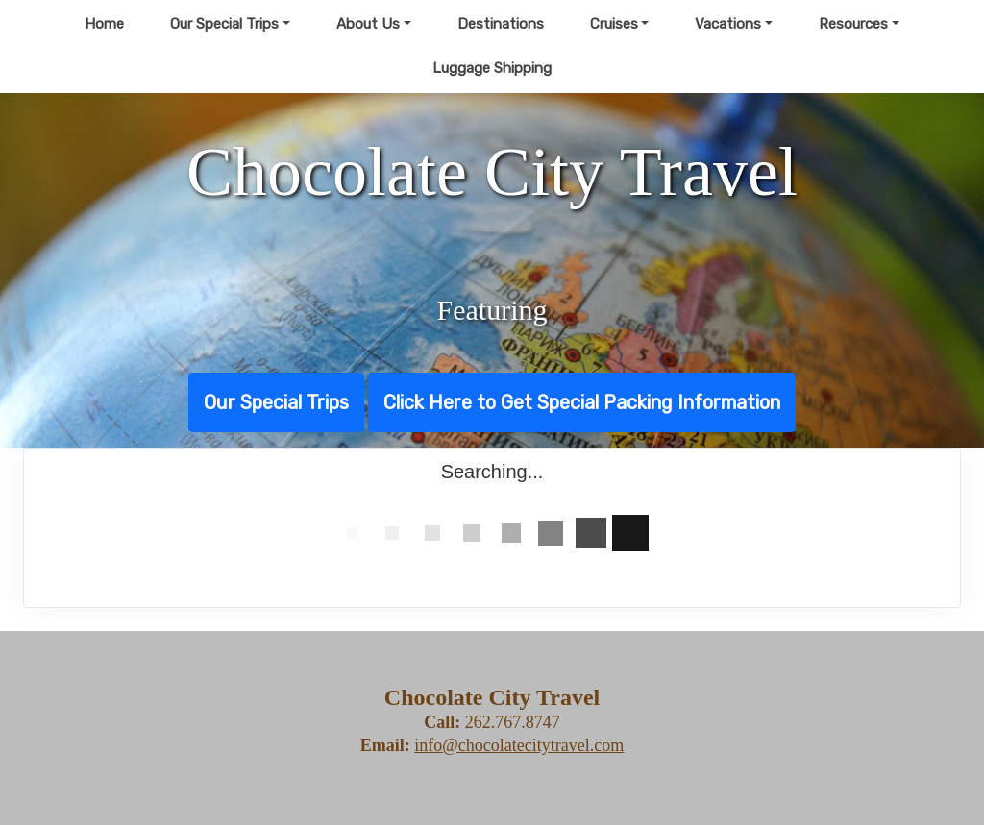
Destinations (500, 24)
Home (104, 24)
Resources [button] (853, 24)
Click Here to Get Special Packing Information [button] (581, 402)
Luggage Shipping (492, 68)
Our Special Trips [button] (224, 24)
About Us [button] (368, 24)
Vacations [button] (728, 24)
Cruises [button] (614, 24)
